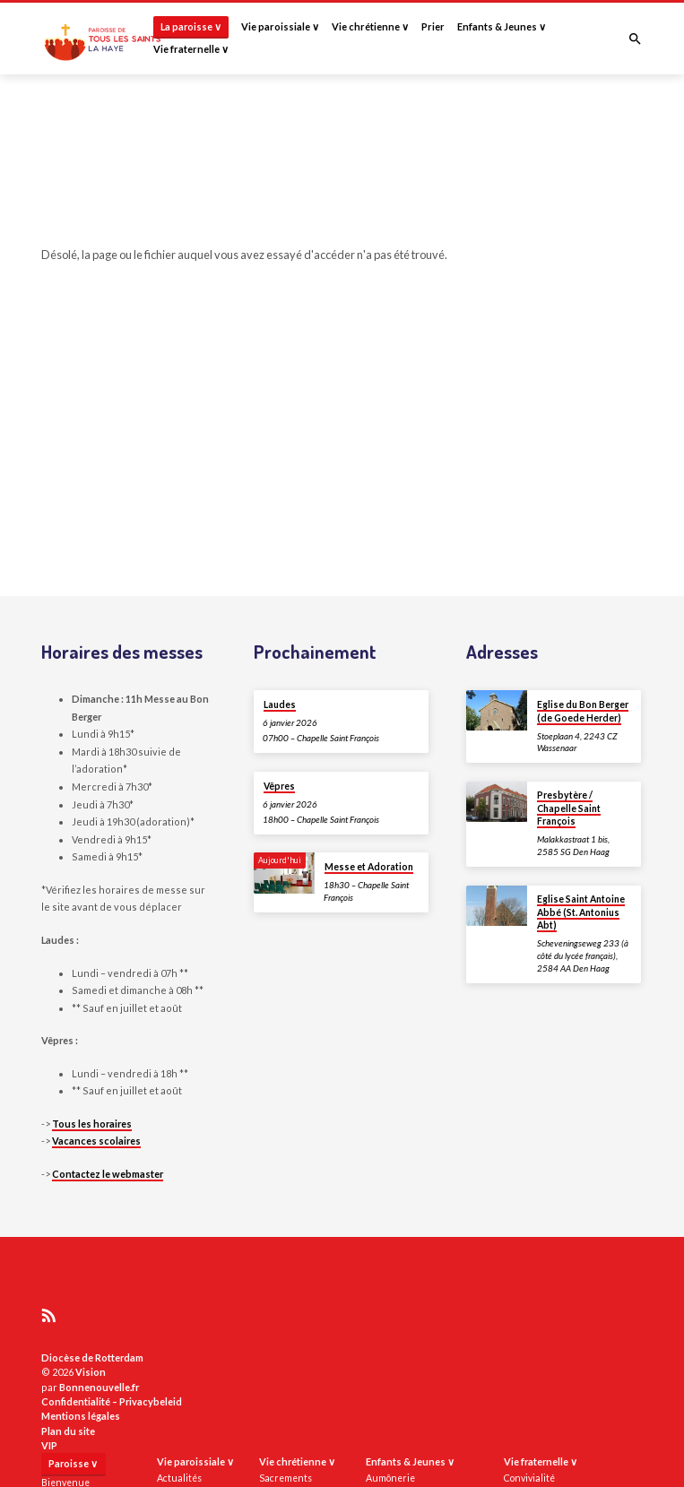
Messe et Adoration (369, 866)
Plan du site (68, 1431)
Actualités (179, 1478)
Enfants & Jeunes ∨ (501, 26)
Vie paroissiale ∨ (280, 26)
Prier (433, 26)
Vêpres (279, 786)
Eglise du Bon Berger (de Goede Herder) (582, 710)
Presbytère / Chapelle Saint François (569, 808)
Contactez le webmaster (107, 1174)
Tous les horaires (92, 1123)
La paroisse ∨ (190, 26)
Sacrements (285, 1478)
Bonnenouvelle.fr (99, 1387)
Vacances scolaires (96, 1140)
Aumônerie (390, 1478)
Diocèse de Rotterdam (92, 1357)
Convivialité (529, 1478)
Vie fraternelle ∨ (191, 49)
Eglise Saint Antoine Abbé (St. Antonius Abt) (581, 912)
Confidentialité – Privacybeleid (111, 1401)
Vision (90, 1372)
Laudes (280, 704)
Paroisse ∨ (73, 1463)
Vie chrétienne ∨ (370, 26)
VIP (49, 1445)
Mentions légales (80, 1416)
